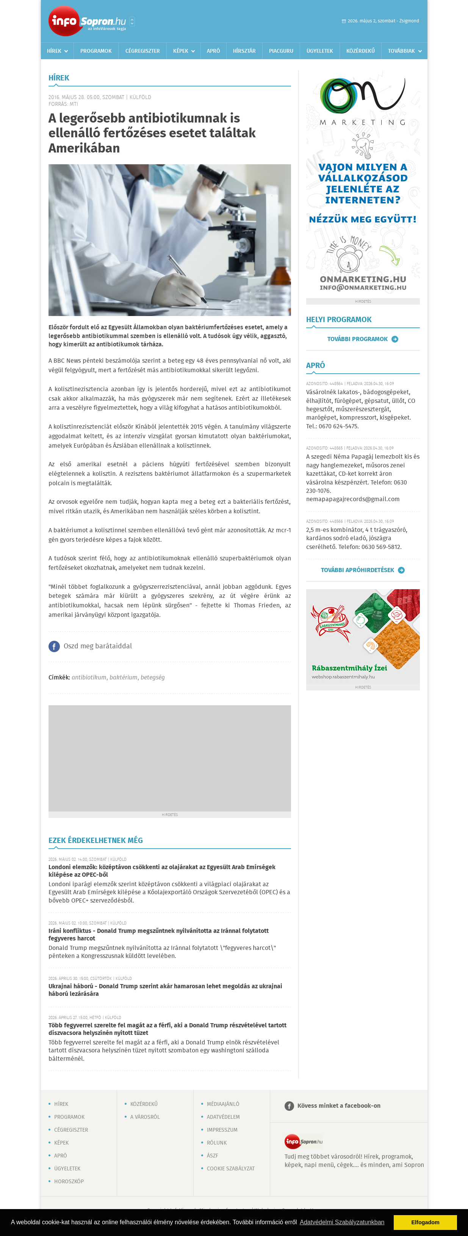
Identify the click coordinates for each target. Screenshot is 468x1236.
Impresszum (222, 1130)
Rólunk (217, 1143)
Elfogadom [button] (426, 1222)
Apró (213, 51)
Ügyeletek (320, 51)
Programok (96, 51)
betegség (153, 677)
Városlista (132, 22)
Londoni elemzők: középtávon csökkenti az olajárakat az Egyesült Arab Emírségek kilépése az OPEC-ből (162, 871)
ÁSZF (212, 1156)
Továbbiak (401, 51)
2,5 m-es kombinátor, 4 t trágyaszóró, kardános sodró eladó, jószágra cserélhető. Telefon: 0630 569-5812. (356, 538)
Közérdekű (360, 51)
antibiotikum (89, 677)
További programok (357, 339)
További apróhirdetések (357, 570)
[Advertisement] (170, 758)
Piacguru (281, 51)
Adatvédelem (223, 1117)
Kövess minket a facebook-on (338, 1106)
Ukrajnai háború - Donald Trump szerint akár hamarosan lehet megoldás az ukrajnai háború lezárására (165, 990)
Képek (180, 51)
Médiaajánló (223, 1104)
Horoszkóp (69, 1182)
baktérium (124, 677)
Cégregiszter (142, 51)
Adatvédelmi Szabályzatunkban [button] (342, 1222)
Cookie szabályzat (231, 1169)
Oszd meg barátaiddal (98, 646)
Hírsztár (244, 51)
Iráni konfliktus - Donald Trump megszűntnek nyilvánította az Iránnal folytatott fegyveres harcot (159, 935)
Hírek (54, 51)
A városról (145, 1117)
